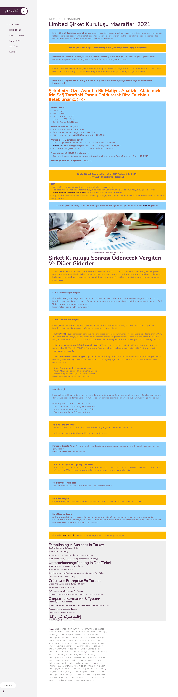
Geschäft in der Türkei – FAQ (62, 576)
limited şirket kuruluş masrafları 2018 (86, 657)
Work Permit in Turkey (58, 551)
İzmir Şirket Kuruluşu (78, 640)
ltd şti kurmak (98, 674)
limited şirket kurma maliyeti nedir (73, 646)
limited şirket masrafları (82, 663)
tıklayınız (94, 522)
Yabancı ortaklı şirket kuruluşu (69, 192)
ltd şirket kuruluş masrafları (80, 672)
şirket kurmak (67, 535)
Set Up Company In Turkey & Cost (64, 548)
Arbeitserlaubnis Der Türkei (61, 569)
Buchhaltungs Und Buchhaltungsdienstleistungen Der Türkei (76, 573)
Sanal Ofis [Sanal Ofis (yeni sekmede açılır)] (58, 145)
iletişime (145, 205)
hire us (8, 685)
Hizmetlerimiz (70, 19)
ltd (78, 19)
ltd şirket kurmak (57, 672)
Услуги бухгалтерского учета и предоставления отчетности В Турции (79, 605)
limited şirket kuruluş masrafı (71, 655)
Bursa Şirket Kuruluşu (69, 637)
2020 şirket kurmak (74, 632)
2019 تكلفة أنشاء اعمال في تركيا (62, 619)
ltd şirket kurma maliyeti (93, 669)
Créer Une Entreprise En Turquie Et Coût (67, 584)
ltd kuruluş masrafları (69, 669)
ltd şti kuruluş (56, 677)
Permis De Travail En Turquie (61, 587)
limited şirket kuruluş (75, 652)
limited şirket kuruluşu (60, 660)
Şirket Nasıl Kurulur (84, 680)
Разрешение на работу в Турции (63, 609)
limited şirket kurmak (77, 649)
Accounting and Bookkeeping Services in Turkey (71, 555)
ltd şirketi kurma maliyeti (78, 674)
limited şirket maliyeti (59, 663)
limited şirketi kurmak (80, 666)
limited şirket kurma (75, 643)
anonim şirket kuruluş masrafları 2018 (67, 635)
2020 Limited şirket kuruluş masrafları (73, 629)
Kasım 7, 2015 (55, 19)
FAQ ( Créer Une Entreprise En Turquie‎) (66, 591)
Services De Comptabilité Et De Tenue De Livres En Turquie (76, 594)
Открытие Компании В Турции (62, 612)
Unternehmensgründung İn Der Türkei (66, 566)
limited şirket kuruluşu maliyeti (87, 660)
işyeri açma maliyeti (58, 640)
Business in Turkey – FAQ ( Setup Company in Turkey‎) (73, 559)
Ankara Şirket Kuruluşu (95, 632)
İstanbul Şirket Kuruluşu (92, 637)
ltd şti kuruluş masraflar (76, 677)
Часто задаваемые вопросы (61, 601)
